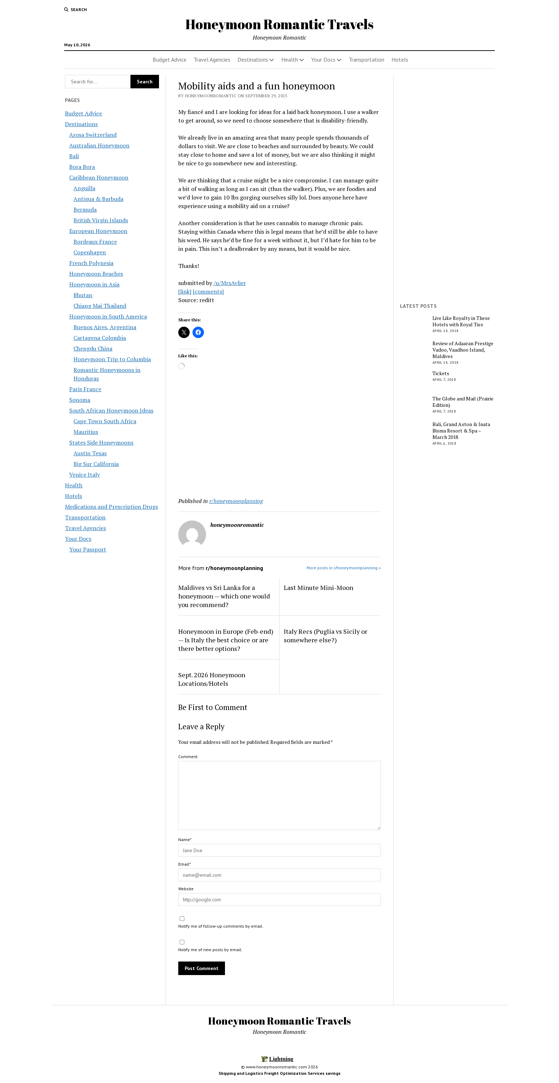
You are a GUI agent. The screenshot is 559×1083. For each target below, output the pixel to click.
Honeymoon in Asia (94, 284)
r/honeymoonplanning (236, 501)
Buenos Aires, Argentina (104, 327)
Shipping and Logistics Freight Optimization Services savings (279, 1073)
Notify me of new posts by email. (210, 949)
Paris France (85, 389)
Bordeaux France (95, 241)
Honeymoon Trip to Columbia (112, 359)
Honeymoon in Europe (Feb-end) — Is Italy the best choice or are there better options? (225, 640)
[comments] (208, 291)
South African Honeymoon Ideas (111, 410)
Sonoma (79, 400)
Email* (184, 864)
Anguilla (84, 188)
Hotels (399, 59)
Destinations (252, 59)
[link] (184, 291)
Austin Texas (90, 453)
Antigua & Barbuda (98, 199)
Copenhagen (89, 252)
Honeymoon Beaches (96, 274)
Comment (188, 756)
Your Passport (87, 549)
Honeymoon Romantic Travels (279, 24)
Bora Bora (82, 167)
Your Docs (323, 59)
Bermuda (85, 209)
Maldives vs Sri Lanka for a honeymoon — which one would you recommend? (224, 596)
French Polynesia (91, 263)
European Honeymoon (98, 231)
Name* (184, 839)
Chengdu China (92, 348)
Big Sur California (96, 464)
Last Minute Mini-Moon (318, 587)
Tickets (440, 373)
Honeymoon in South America (108, 316)
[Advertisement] (279, 435)
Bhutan (82, 295)
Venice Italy (84, 474)
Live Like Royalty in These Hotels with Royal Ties (461, 321)
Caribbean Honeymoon (98, 177)
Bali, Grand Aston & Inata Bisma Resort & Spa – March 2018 (461, 430)
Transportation (366, 59)
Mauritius (85, 432)
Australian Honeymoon (99, 145)
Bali (74, 156)
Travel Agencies (212, 59)
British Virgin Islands (100, 220)
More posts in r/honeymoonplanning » (344, 567)
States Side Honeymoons (101, 442)
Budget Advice (169, 59)
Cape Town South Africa (104, 421)
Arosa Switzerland (93, 135)
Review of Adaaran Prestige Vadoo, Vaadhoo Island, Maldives (462, 349)
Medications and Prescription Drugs (111, 507)
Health (289, 59)
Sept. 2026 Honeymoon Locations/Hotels (211, 679)
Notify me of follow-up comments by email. (220, 926)
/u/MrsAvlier (230, 283)
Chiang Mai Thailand (99, 306)
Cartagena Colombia (99, 338)
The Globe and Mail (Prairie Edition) (462, 401)
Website (186, 888)
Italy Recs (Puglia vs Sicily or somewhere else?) (325, 635)
